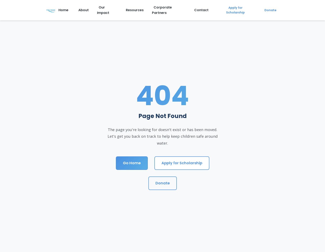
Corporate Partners (162, 10)
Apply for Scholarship (235, 10)
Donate (270, 10)
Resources (135, 10)
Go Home (132, 163)
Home (63, 10)
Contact (201, 10)
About (83, 10)
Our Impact (103, 10)
